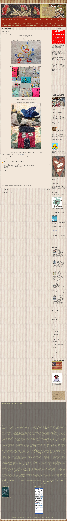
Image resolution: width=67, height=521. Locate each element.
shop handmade (44, 470)
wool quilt (29, 479)
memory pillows (58, 456)
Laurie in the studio (33, 452)
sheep (23, 470)
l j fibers (44, 451)
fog (30, 439)
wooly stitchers (48, 480)
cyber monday (47, 434)
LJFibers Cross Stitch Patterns (22, 455)
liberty (31, 453)
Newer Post (5, 190)
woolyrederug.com (55, 480)
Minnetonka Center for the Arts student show (49, 457)
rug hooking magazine (59, 468)
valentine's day (21, 476)
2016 (54, 326)
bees (18, 431)
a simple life (4, 428)
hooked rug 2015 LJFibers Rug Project (38, 449)
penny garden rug (24, 463)
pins (60, 463)
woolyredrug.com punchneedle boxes (58, 482)
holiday (48, 446)
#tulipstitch (42, 425)
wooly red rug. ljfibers (41, 480)
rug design (32, 468)
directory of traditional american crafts (35, 435)
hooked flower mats (56, 447)
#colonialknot (33, 425)
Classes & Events (43, 25)
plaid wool (63, 463)
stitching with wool (7, 473)
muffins (8, 458)
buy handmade (20, 432)
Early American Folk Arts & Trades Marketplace (22, 437)
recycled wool (56, 467)
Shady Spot (11, 470)
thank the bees (4, 474)
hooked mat (11, 449)
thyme (17, 475)
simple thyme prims (61, 470)
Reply (5, 170)
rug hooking (44, 468)
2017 (54, 324)
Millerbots (19, 457)
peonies (33, 463)
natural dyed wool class (27, 458)
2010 (54, 354)
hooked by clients (49, 447)
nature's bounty (48, 458)
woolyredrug (59, 127)
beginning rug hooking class (25, 431)
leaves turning (26, 453)
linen (34, 453)
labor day (21, 452)
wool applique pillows (43, 478)
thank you (9, 474)
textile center (57, 473)
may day (41, 456)
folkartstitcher (5, 440)
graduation (16, 443)
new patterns (34, 460)
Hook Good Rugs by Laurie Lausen (36, 447)
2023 (54, 314)
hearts (59, 445)
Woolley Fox (43, 479)
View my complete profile (57, 139)
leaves (22, 453)
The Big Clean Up (60, 250)
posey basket (44, 464)
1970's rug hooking (21, 426)
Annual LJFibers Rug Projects (19, 23)
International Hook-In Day (18, 451)
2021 (54, 317)
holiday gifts (53, 446)
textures (62, 473)
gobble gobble (4, 443)
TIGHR (20, 475)
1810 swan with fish (5, 426)
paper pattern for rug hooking (39, 462)
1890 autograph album (13, 426)
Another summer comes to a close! (60, 298)
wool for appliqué (55, 477)
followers (20, 440)
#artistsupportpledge (20, 425)
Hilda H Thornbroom (22, 446)
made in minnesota (11, 456)
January (56, 341)
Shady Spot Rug (17, 470)
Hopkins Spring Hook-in (25, 450)
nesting (29, 459)
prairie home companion (51, 464)
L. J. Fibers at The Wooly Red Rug (56, 230)
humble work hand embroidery (22, 156)
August (55, 334)
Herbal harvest (12, 446)
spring (29, 472)
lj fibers (38, 454)
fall (42, 438)
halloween (52, 443)
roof (23, 468)
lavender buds (4, 453)
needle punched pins (23, 460)
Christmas (15, 433)
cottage (57, 433)
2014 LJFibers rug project (37, 426)
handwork (47, 445)
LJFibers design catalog (32, 455)
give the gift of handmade (54, 442)
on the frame (38, 461)
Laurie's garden (39, 452)
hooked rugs (49, 449)
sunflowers (29, 473)
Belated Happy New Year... (59, 344)
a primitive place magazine (60, 427)
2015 (54, 328)
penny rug (29, 463)
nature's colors (55, 458)
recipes (51, 467)
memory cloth (52, 456)
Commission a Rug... (58, 23)
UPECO (3, 476)
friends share (44, 440)
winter (5, 478)
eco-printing (60, 437)
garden (21, 442)
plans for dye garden (6, 464)
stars (49, 471)
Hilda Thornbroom (29, 446)
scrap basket (39, 469)
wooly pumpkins (49, 479)
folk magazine (62, 439)
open (48, 461)
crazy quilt (18, 434)
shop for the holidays (37, 470)
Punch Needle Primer (31, 467)
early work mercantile (47, 437)
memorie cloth (46, 456)
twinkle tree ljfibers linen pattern (54, 475)
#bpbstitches (27, 425)
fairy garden (39, 438)
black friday (41, 431)
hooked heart (62, 447)
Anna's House (28, 428)
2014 (54, 347)
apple (54, 428)
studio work (14, 473)
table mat (48, 473)
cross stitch (23, 434)
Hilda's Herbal (43, 446)
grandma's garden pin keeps (33, 443)
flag (21, 439)
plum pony (32, 464)
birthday (36, 431)
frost (6, 441)
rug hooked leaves (38, 468)
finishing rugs (17, 439)
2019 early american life (25, 427)
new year (53, 460)
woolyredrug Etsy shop (15, 482)
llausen (54, 455)
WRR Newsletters (39, 23)
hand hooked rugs (23, 444)
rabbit (37, 467)
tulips (36, 475)
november (6, 461)
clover (30, 433)
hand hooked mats (15, 444)
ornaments (21, 462)
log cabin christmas (59, 455)
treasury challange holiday (30, 475)
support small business (42, 473)
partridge (47, 462)
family (51, 438)
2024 (54, 312)
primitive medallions (18, 466)
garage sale (17, 441)
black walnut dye (52, 431)
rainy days (41, 467)
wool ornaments (18, 479)
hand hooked (9, 444)
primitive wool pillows (27, 465)
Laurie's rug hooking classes (48, 452)
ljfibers (61, 454)
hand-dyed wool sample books (13, 445)
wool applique (19, 478)
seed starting (54, 469)
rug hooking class (51, 468)
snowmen (21, 471)
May (55, 338)
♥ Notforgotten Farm (57, 271)
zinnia (50, 483)
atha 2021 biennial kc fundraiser (20, 429)
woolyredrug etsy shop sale (26, 482)
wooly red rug (56, 479)
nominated (58, 459)
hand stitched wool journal (38, 444)
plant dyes (19, 464)
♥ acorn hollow (56, 249)
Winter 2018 (10, 477)
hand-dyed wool (4, 445)
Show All (64, 308)
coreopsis (53, 433)
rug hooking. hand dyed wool (21, 469)
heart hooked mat (53, 445)
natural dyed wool (17, 458)
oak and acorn (11, 461)
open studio (52, 461)
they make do (6, 475)
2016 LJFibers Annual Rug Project (49, 426)
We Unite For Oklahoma (38, 476)
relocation (9, 468)
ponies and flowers (38, 464)
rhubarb (14, 468)
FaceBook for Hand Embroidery (33, 38)
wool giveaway (11, 479)
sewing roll (7, 470)
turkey (39, 475)
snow (12, 472)
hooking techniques (17, 450)
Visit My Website (48, 23)
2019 (54, 321)
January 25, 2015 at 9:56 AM (19, 161)
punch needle (53, 465)
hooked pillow (23, 449)
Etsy (24, 438)
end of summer (12, 438)
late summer (27, 452)
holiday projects (59, 446)
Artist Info (8, 23)
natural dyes (35, 458)
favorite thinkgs (57, 438)
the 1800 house (21, 474)
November (56, 331)
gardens (29, 442)
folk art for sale (38, 439)
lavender (56, 452)
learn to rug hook (17, 453)
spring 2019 (34, 471)
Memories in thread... (58, 343)
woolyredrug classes (7, 482)
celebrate (52, 432)
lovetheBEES (4, 456)
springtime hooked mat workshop (42, 471)
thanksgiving (14, 474)
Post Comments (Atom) (11, 192)
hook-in (44, 447)
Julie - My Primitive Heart (9, 161)
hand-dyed (62, 444)
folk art (33, 439)
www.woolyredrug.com (43, 483)
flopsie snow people (26, 439)
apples (63, 428)
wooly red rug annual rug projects (18, 480)
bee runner (14, 431)
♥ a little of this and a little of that (58, 296)
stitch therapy (54, 471)
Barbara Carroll (4, 431)
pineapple (50, 463)
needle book (10, 459)
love (64, 455)
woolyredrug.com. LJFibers (6, 483)
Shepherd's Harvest (28, 470)
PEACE (14, 463)
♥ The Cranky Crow (56, 260)
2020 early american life (33, 427)
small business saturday (6, 471)
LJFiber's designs (45, 454)
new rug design (41, 459)
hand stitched (30, 444)
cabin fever (26, 432)
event (28, 438)
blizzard (3, 432)
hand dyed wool (58, 443)
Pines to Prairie (56, 463)
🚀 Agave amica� (56, 285)
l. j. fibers (48, 451)
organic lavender (59, 461)
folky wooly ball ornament (13, 440)
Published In (30, 23)
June (55, 336)
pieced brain (38, 463)
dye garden (55, 435)
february (3, 439)
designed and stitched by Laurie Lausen (9, 435)
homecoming (22, 447)
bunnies (10, 432)
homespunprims (27, 447)
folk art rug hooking (46, 439)
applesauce (3, 429)
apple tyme (59, 428)
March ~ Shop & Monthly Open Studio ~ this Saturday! (59, 274)
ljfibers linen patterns (41, 455)
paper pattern (30, 462)
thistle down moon (12, 475)
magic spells (24, 456)
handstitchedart (42, 445)
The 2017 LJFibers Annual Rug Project (41, 474)
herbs (17, 446)
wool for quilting (61, 477)
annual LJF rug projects (41, 428)
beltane (33, 431)
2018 (54, 323)
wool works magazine (36, 479)
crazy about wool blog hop (10, 434)
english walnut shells (19, 438)
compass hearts (47, 433)
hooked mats (17, 449)
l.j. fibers (53, 451)
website (45, 476)
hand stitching (57, 444)
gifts (40, 442)
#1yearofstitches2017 (12, 425)
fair (35, 438)
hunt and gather (61, 450)
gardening (25, 441)
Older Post (47, 190)
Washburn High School (29, 476)
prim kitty (11, 465)
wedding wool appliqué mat (52, 476)
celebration (56, 432)
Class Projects (52, 25)
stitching (58, 471)
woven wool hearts (35, 483)
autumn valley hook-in (52, 430)
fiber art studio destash (9, 439)
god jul (8, 443)
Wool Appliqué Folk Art (27, 477)
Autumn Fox (36, 429)
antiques (51, 428)
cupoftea (42, 434)
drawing (44, 435)
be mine (10, 431)
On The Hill (44, 461)
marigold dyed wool (35, 456)
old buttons (21, 461)
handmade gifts (35, 445)
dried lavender (49, 435)
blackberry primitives (60, 431)
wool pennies (24, 479)
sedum (50, 469)
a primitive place (52, 427)
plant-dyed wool (26, 464)
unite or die (62, 475)
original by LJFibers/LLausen (12, 462)
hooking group (9, 450)
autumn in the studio (43, 430)
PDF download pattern (59, 462)
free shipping (34, 440)
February (56, 340)
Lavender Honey (10, 453)
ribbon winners (19, 468)
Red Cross (61, 467)
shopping (55, 470)
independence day (5, 451)
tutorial (43, 475)
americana (22, 428)
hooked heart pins (5, 449)
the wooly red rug (61, 474)
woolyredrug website (35, 482)
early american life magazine (36, 437)
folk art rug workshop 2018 (55, 439)
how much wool (43, 450)
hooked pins (28, 449)
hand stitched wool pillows (48, 444)
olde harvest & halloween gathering (29, 461)
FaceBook (31, 438)
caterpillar (48, 432)
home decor (16, 447)
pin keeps (46, 463)
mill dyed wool (14, 457)
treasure (23, 475)
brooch (7, 432)
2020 (54, 319)
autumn (31, 430)
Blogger (53, 517)
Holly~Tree (12, 447)
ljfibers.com (49, 455)
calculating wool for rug (32, 432)
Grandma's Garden (22, 443)
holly (8, 447)
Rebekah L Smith (46, 467)
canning (44, 432)
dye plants (60, 435)
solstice (25, 471)
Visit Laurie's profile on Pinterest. (58, 226)
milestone (9, 457)
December (56, 329)
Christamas (9, 433)
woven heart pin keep (27, 483)
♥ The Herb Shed (56, 284)
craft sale (3, 434)
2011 (54, 352)
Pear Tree (18, 463)
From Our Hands (56, 440)
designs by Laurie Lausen (22, 435)
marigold (29, 456)
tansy (53, 473)
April (7, 430)
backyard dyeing (61, 430)
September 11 (60, 469)
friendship (49, 440)
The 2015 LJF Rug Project (30, 474)
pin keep (42, 463)
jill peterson (37, 451)
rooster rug (27, 468)
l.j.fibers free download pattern (14, 452)
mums (12, 458)
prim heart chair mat (5, 465)
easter (56, 437)
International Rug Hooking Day (28, 451)
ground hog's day (46, 443)
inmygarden (11, 451)
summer (19, 473)
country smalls (62, 433)
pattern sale (52, 462)
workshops (20, 483)
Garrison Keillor (35, 441)
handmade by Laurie (27, 445)
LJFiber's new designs (54, 454)
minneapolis (25, 457)
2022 (54, 316)
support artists (34, 473)
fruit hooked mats (11, 441)
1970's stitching (8, 156)
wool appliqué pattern (35, 477)
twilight (47, 475)
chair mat (61, 432)
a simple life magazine (11, 428)
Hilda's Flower (37, 446)
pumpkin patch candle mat (40, 465)
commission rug (40, 433)
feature (63, 438)
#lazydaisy (37, 425)
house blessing (36, 450)
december (63, 434)
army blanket (11, 430)
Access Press (18, 428)
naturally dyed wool (41, 458)
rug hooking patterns (11, 469)
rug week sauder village (32, 469)
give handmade (45, 442)
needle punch (15, 459)
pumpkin (32, 465)
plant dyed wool (13, 464)
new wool (47, 460)
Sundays (24, 473)
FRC (23, 440)
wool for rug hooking (5, 479)
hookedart (3, 450)
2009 (54, 355)
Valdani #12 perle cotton (14, 476)
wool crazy (50, 477)
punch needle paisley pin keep (13, 467)
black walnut (46, 431)
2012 (54, 350)
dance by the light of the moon (56, 434)
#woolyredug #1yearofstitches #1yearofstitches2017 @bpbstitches (54, 425)
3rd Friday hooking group (45, 427)
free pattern (28, 440)
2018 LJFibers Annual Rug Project (11, 427)
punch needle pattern (23, 467)
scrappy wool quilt (45, 469)
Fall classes (47, 438)
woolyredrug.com (45, 482)
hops (31, 450)
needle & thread (31, 156)
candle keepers (39, 432)
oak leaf (16, 461)
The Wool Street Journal (52, 474)
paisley (25, 462)
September (56, 333)
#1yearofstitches (4, 425)
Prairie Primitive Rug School (60, 464)
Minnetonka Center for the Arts (34, 457)
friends (38, 440)
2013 (54, 349)
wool (14, 478)
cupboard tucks (37, 434)
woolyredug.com (14, 483)
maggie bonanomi (18, 456)
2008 (54, 357)
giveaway (62, 442)
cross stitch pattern (30, 434)
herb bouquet (6, 446)
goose (12, 443)
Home (3, 23)
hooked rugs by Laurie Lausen (59, 449)
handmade (21, 445)
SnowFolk (16, 471)
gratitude (40, 443)
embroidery (13, 156)
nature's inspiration (61, 458)
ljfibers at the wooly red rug (8, 455)
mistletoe (59, 457)
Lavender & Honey (61, 452)
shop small (51, 470)
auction (27, 429)
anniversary (33, 428)
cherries (5, 433)
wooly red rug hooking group (32, 480)
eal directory (10, 437)
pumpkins (48, 466)
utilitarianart (7, 476)
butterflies (14, 432)
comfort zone (34, 433)
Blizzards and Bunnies (59, 262)
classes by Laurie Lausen (23, 433)
